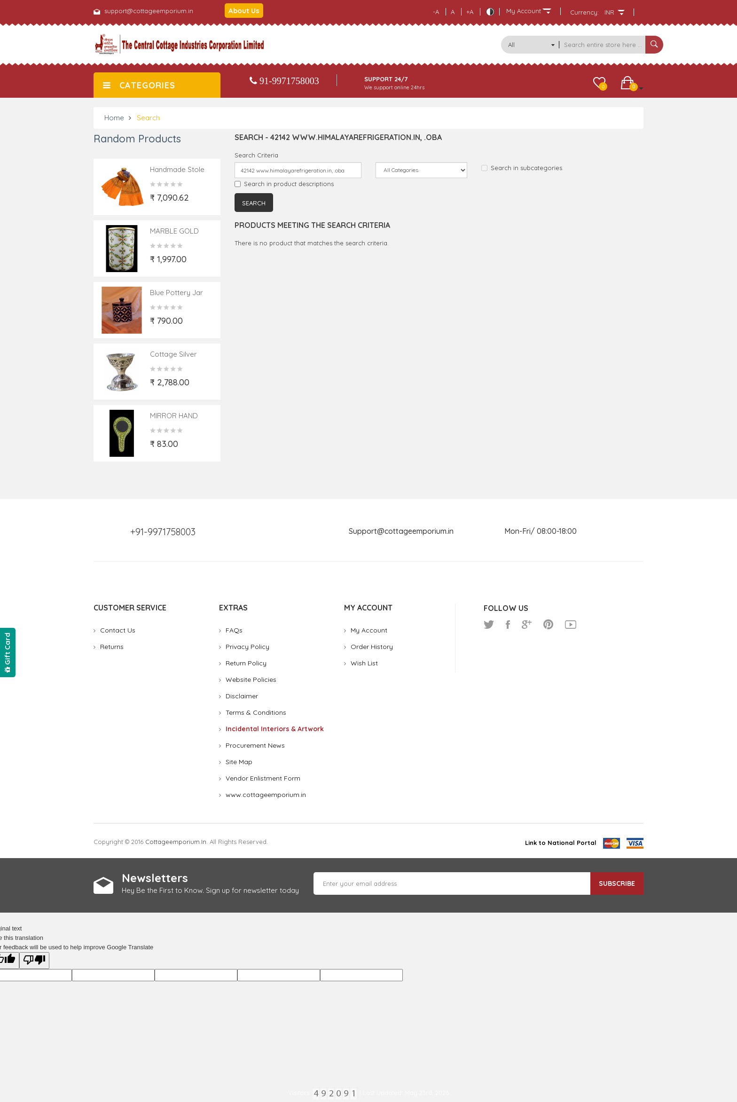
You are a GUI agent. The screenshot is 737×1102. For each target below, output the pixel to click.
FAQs (234, 630)
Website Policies (251, 679)
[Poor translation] (34, 960)
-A (436, 12)
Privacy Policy (247, 646)
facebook (508, 624)
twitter (489, 624)
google (527, 624)
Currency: (584, 12)
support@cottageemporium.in (148, 11)
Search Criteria (256, 155)
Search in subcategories (521, 168)
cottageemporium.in (175, 841)
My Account (369, 630)
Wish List (364, 663)
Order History (372, 646)
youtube (570, 624)
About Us (243, 10)
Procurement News (255, 745)
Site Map (239, 762)
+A (469, 12)
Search (148, 117)
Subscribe (617, 883)
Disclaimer (242, 696)
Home (114, 117)
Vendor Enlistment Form (263, 778)
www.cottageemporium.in (266, 794)
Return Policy (246, 663)
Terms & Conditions (256, 712)
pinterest (548, 624)
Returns (112, 646)
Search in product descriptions (284, 184)
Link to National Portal (560, 842)
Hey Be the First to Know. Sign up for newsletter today (210, 890)
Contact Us (117, 630)
